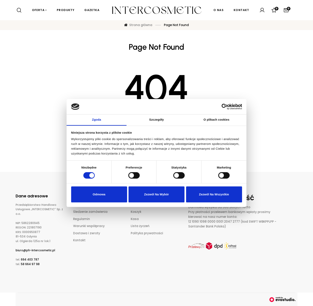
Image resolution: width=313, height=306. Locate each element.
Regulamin (81, 219)
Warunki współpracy (89, 226)
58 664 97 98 (30, 264)
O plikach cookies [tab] (216, 119)
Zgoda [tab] (96, 119)
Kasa (135, 219)
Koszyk (136, 212)
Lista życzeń (140, 226)
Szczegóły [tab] (156, 119)
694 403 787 (30, 260)
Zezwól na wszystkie (214, 194)
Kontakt (79, 240)
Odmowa (99, 194)
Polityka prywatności (147, 233)
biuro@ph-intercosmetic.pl (35, 250)
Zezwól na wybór (156, 194)
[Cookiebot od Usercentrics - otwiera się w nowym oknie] (224, 107)
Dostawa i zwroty (86, 233)
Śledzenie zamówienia (90, 212)
